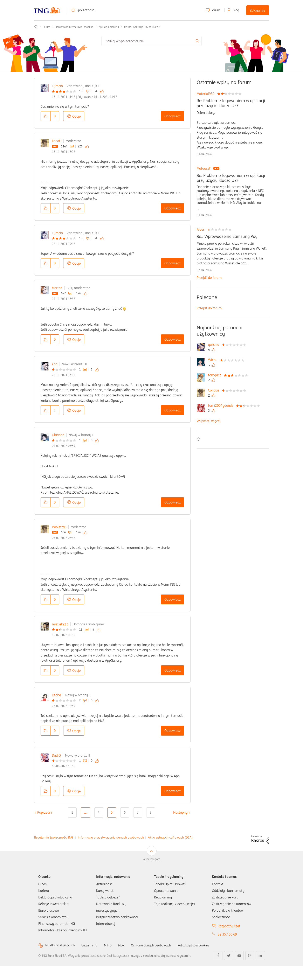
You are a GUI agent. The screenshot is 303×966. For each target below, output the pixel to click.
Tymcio (57, 86)
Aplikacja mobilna (109, 26)
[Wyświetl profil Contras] (214, 390)
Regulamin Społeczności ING (53, 837)
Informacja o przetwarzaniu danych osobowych (111, 837)
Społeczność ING (35, 26)
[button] (45, 116)
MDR (124, 945)
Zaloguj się (258, 10)
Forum (215, 10)
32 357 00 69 (227, 934)
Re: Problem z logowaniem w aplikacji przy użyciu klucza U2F (231, 103)
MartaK (57, 288)
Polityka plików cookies (199, 945)
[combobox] (151, 41)
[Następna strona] (180, 812)
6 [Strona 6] (125, 812)
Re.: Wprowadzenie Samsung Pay (227, 236)
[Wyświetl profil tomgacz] (215, 375)
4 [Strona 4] (99, 812)
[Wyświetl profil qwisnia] (214, 344)
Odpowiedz (172, 116)
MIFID (110, 945)
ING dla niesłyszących (60, 945)
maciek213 (60, 624)
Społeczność (85, 10)
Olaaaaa (58, 435)
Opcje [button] (76, 116)
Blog (236, 10)
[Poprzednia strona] (44, 812)
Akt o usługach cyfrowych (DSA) (170, 837)
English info (91, 945)
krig (54, 364)
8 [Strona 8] (151, 812)
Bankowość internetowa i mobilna (74, 26)
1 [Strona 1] (72, 812)
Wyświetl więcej (209, 421)
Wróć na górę (151, 859)
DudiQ (56, 755)
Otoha (56, 695)
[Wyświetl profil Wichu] (213, 360)
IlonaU (56, 141)
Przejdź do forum (209, 278)
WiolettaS (59, 527)
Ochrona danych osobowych (154, 945)
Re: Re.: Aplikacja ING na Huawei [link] (142, 26)
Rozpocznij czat (229, 926)
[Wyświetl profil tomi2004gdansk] (221, 405)
